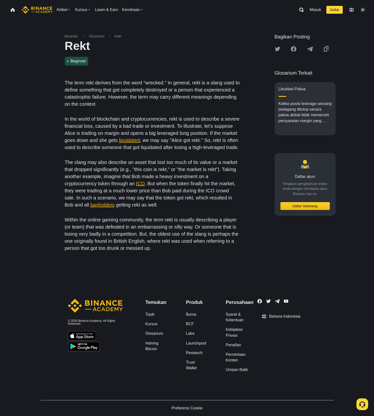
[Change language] (351, 9)
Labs (190, 333)
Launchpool (196, 343)
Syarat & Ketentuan (235, 317)
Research (194, 353)
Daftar (334, 10)
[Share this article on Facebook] (294, 49)
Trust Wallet (191, 365)
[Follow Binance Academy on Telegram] (277, 301)
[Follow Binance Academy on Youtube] (286, 301)
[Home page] (37, 10)
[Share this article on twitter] (277, 49)
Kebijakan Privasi (234, 332)
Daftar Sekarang (305, 206)
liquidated (129, 140)
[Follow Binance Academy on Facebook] (259, 301)
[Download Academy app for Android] (84, 347)
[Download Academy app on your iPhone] (82, 336)
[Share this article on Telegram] (310, 49)
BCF (190, 324)
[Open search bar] (300, 9)
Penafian (233, 345)
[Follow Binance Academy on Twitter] (268, 301)
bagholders (102, 205)
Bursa (191, 314)
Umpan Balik (237, 370)
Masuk (315, 10)
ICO (140, 183)
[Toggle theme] (362, 10)
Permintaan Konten (236, 357)
